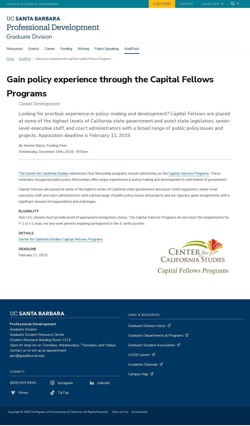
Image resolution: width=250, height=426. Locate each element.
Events (33, 48)
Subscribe (162, 4)
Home (10, 59)
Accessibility (139, 413)
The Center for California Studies (44, 174)
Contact (186, 4)
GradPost (131, 48)
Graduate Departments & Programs (155, 336)
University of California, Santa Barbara (32, 4)
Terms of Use (120, 413)
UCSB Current (139, 355)
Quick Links (210, 4)
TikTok (59, 393)
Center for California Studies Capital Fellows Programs (61, 240)
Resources (15, 48)
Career (50, 48)
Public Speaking (107, 48)
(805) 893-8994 (23, 383)
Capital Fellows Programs (189, 174)
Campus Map (138, 375)
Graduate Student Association (151, 346)
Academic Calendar (143, 365)
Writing (83, 48)
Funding (66, 48)
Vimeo (19, 393)
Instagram (61, 383)
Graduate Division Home (147, 326)
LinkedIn (99, 383)
